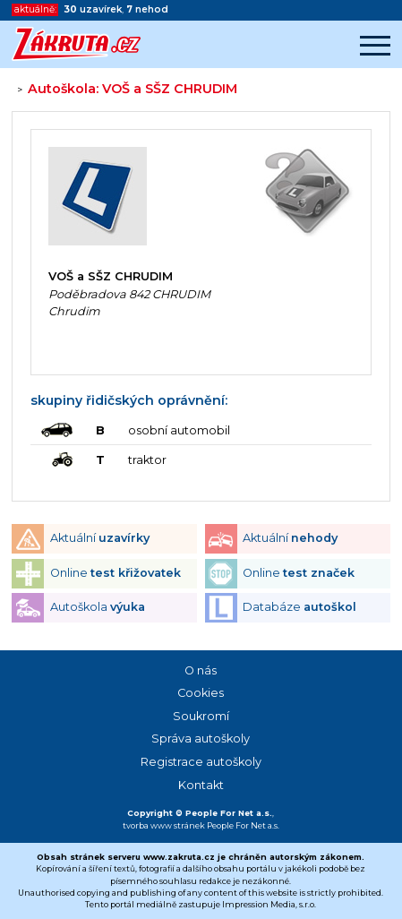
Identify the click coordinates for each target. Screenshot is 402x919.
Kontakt (201, 785)
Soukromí (201, 716)
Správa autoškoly (200, 738)
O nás (200, 670)
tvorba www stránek (164, 825)
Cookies (200, 693)
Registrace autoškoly (201, 762)
